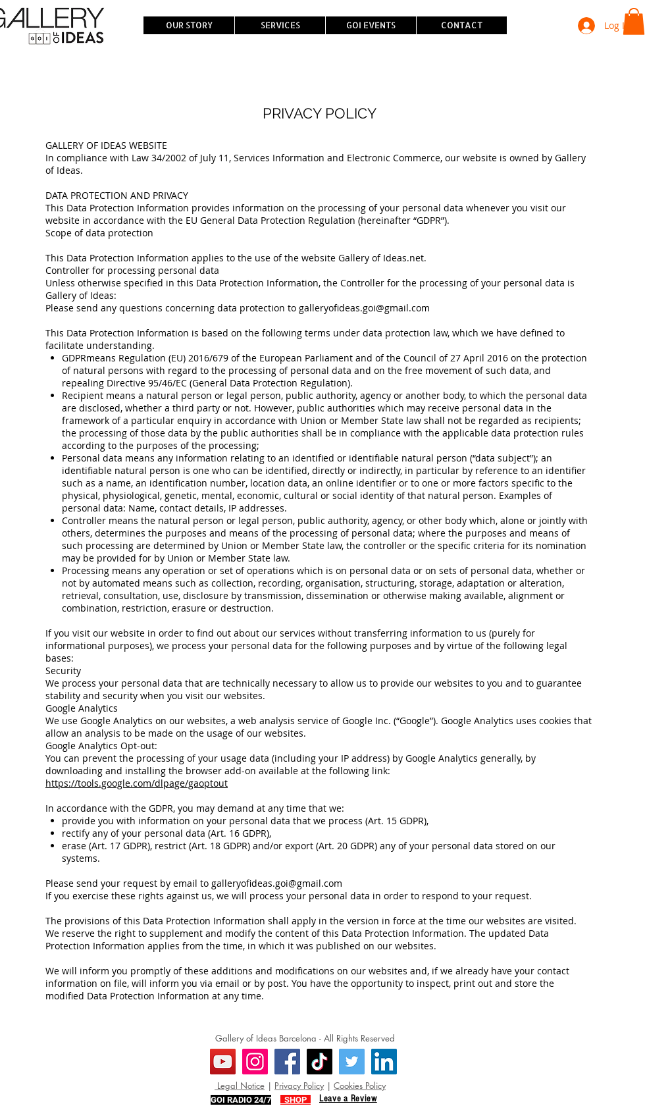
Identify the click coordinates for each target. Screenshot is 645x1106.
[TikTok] (319, 1061)
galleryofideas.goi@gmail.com (364, 308)
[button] (634, 21)
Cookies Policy (360, 1086)
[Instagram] (255, 1061)
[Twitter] (352, 1061)
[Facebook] (287, 1061)
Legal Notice (240, 1086)
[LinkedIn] (384, 1061)
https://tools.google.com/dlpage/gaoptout (136, 783)
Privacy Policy (299, 1086)
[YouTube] (223, 1061)
